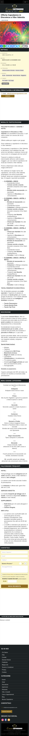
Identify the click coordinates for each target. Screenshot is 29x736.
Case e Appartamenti (8, 694)
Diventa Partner (6, 659)
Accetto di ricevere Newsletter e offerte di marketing (12, 576)
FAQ (3, 655)
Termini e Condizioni (7, 667)
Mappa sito (5, 664)
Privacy (4, 669)
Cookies (4, 672)
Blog (3, 697)
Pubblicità (5, 662)
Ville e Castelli (6, 692)
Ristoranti (4, 689)
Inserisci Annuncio (6, 711)
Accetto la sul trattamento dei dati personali (14, 574)
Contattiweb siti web (13, 733)
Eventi (3, 679)
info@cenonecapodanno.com (17, 93)
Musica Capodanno (7, 699)
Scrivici (7, 96)
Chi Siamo (5, 652)
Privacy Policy (10, 574)
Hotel (3, 682)
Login (26, 1)
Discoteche (5, 20)
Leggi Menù (5, 83)
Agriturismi (5, 687)
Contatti (4, 657)
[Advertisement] (14, 109)
